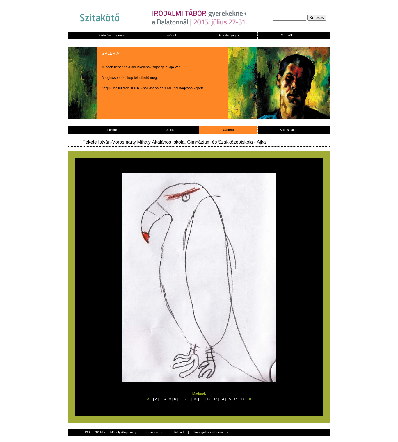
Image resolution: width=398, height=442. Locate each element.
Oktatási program (111, 35)
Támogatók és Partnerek (210, 432)
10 (195, 399)
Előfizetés (111, 129)
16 (235, 399)
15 (229, 399)
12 (209, 399)
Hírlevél (178, 432)
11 (202, 399)
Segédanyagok (228, 35)
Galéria (228, 129)
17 (242, 399)
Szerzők (287, 35)
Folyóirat (170, 35)
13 (215, 399)
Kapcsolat (287, 129)
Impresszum (154, 432)
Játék (170, 129)
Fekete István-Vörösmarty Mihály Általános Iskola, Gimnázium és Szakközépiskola (168, 142)
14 (222, 399)
